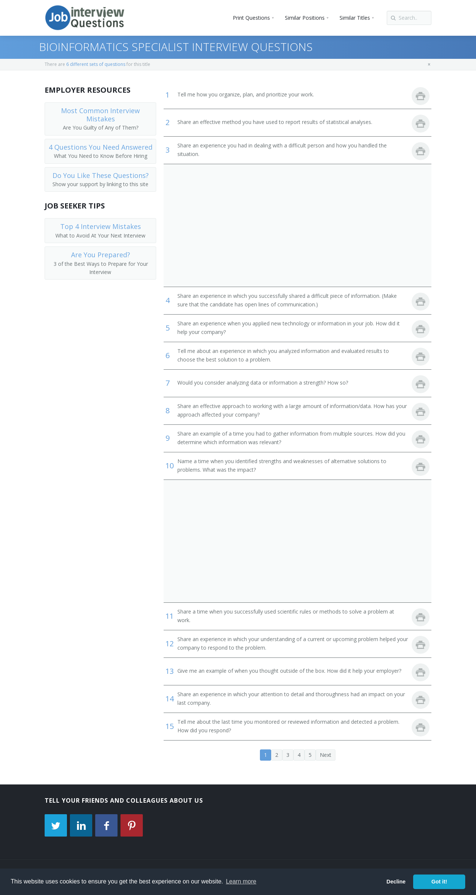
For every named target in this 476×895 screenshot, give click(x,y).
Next (325, 754)
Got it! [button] (439, 882)
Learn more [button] (241, 881)
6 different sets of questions (95, 64)
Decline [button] (395, 882)
